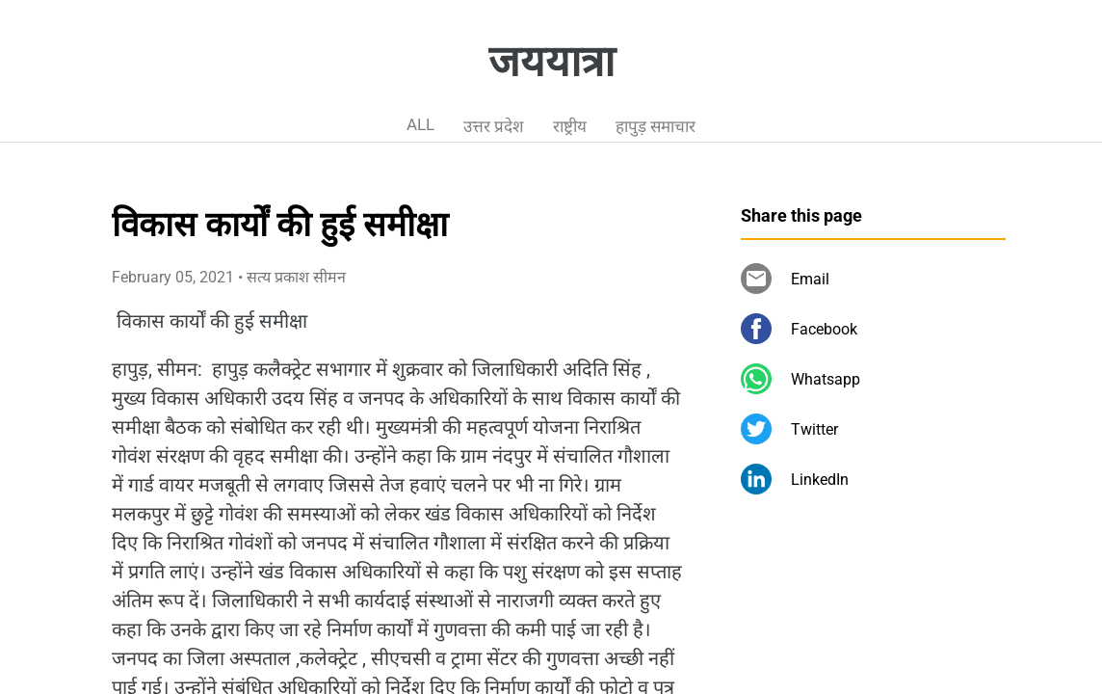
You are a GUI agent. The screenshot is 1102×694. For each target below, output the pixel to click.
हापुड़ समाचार (655, 126)
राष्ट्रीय (570, 126)
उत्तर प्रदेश (493, 126)
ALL (420, 124)
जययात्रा (551, 62)
